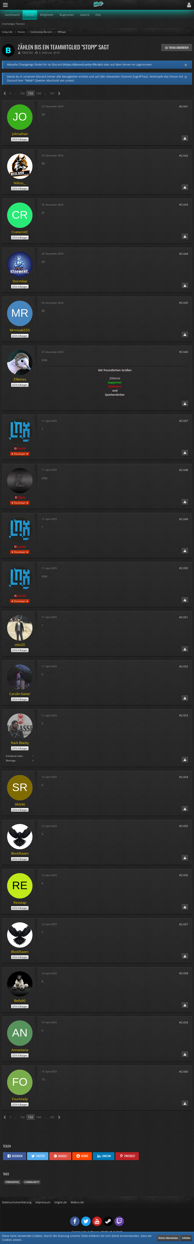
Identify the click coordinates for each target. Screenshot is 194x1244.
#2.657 (183, 924)
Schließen (186, 1237)
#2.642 (183, 155)
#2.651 (183, 617)
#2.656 (183, 875)
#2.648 (183, 470)
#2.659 (183, 1022)
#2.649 (183, 519)
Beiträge (10, 760)
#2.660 (183, 1071)
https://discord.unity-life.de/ (83, 64)
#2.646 (183, 352)
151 (52, 93)
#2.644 (183, 254)
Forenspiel (13, 1182)
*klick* (29, 80)
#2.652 (183, 666)
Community (31, 1182)
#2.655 (183, 826)
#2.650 (183, 568)
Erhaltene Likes (14, 756)
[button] (5, 5)
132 (22, 93)
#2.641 (183, 106)
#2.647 (183, 421)
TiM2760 (27, 52)
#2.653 (183, 715)
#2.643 (183, 204)
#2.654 (183, 777)
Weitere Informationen (168, 1237)
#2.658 (183, 973)
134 (38, 93)
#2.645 (183, 302)
